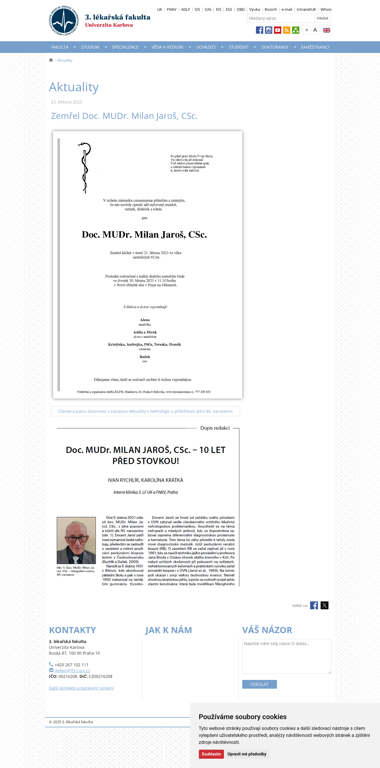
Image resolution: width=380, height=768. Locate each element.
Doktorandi (274, 47)
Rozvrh (271, 9)
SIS (197, 9)
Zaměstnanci (315, 47)
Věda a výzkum (167, 47)
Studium (90, 47)
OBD (241, 9)
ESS (229, 9)
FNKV (171, 9)
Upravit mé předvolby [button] (247, 754)
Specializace (125, 47)
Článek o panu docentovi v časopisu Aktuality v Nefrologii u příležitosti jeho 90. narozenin (145, 411)
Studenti (238, 47)
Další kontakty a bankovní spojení (81, 688)
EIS (218, 9)
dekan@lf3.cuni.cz (72, 670)
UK (159, 9)
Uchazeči (206, 47)
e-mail (287, 9)
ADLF (185, 9)
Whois (326, 9)
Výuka (254, 9)
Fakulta (59, 47)
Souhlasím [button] (211, 754)
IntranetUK (306, 9)
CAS (208, 9)
